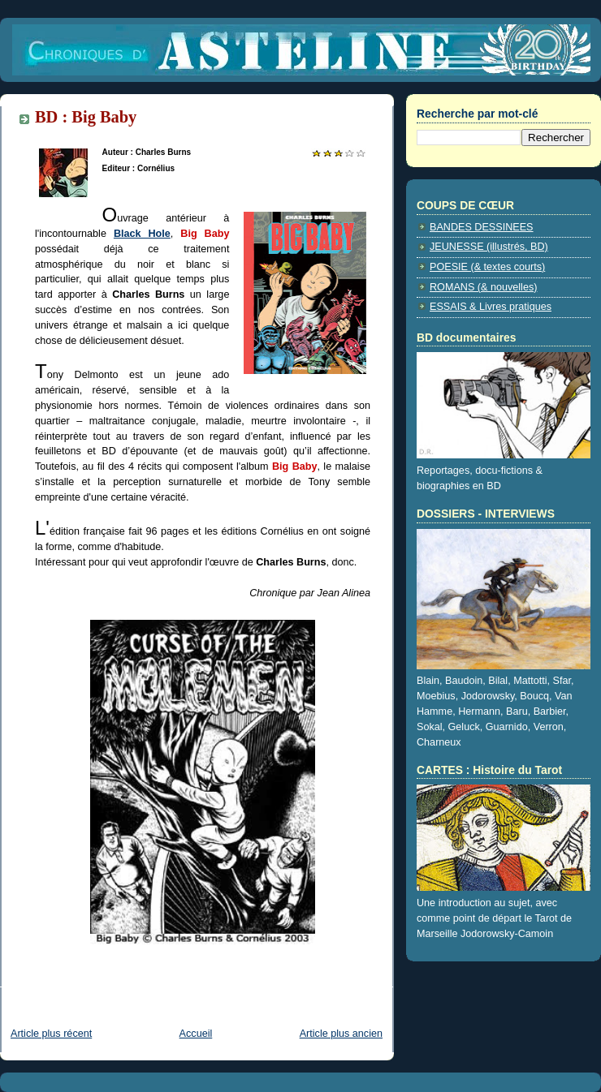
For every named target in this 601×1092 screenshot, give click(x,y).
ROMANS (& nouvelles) (483, 287)
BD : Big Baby (85, 117)
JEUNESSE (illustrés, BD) (489, 246)
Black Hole (142, 233)
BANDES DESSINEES (482, 227)
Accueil (196, 1033)
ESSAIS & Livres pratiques (490, 306)
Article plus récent (51, 1033)
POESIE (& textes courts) (487, 267)
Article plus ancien (341, 1033)
